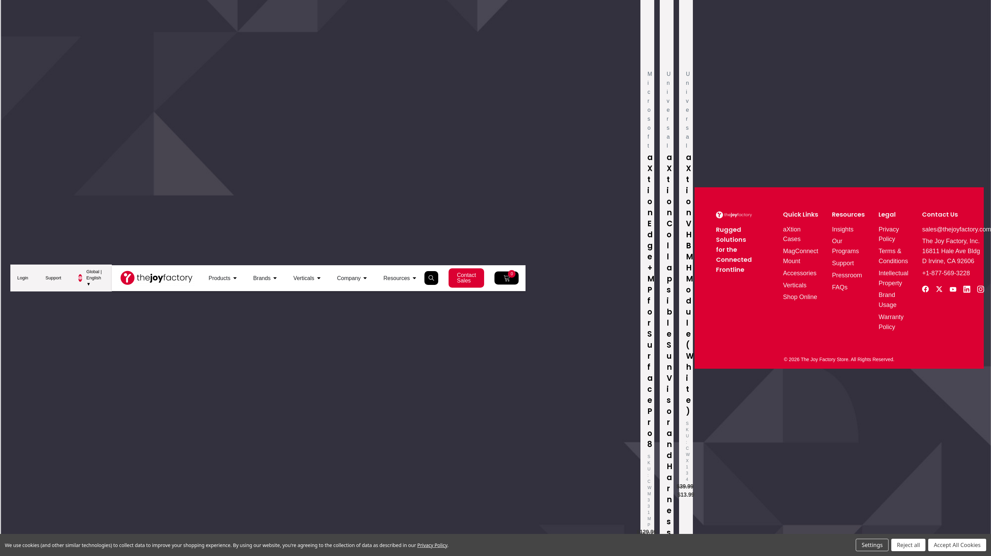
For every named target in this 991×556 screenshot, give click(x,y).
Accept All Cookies (957, 545)
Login (22, 277)
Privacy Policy (432, 545)
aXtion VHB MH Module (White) (690, 284)
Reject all (908, 545)
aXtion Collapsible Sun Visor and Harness (670, 345)
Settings (872, 545)
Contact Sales (466, 278)
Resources (396, 278)
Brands (262, 278)
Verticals (303, 278)
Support (53, 277)
